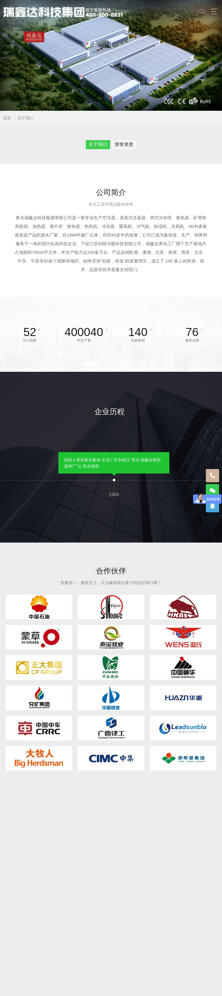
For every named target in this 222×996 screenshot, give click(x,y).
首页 (7, 118)
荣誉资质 (124, 144)
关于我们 (25, 118)
